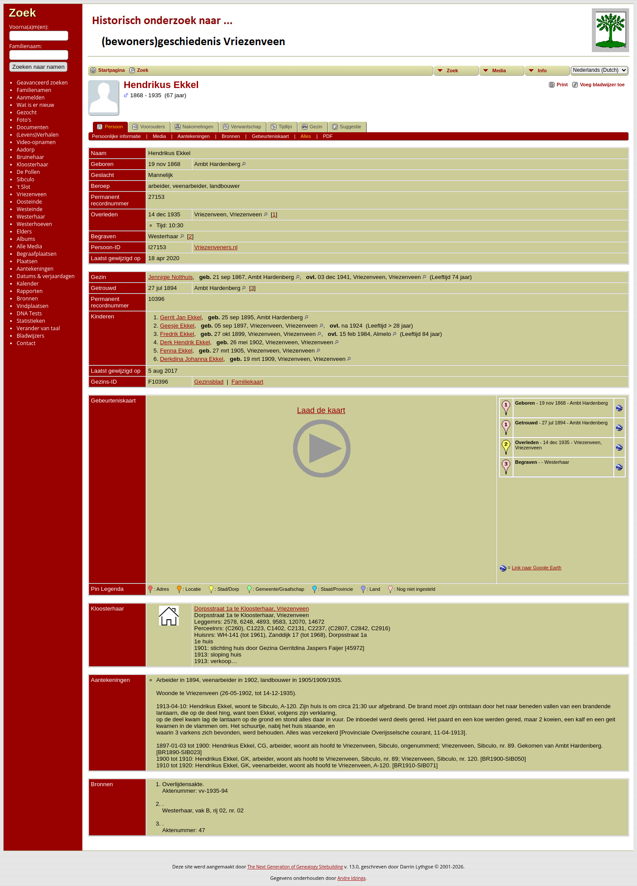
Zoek (22, 12)
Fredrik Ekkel (177, 334)
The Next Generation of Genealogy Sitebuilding (295, 867)
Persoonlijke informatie (116, 136)
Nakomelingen (194, 127)
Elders (24, 231)
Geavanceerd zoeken (42, 82)
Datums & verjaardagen (45, 276)
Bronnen (27, 298)
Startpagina (111, 70)
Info (542, 70)
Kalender (28, 283)
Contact (26, 343)
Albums (26, 239)
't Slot (23, 187)
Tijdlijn (281, 127)
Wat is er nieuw (35, 105)
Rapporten (29, 291)
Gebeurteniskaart (270, 136)
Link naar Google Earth (536, 567)
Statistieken (31, 321)
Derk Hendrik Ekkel (185, 342)
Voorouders (148, 127)
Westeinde (29, 209)
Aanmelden (31, 97)
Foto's (24, 120)
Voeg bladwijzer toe (602, 84)
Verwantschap (242, 127)
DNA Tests (29, 313)
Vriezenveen (31, 194)
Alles (306, 136)
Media (499, 70)
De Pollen (28, 172)
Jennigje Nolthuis (170, 277)
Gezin (312, 127)
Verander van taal (38, 328)
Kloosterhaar (32, 164)
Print (562, 84)
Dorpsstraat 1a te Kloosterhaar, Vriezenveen (251, 608)
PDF (328, 136)
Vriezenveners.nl (215, 247)
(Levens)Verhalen (38, 134)
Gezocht (27, 112)
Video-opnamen (36, 142)
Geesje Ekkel (177, 325)
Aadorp (26, 149)
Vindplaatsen (33, 306)
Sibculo (25, 179)
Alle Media (29, 246)
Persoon (110, 127)
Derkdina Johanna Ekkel (191, 359)
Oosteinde (29, 201)
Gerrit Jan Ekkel (181, 317)
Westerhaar (31, 216)
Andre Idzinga (351, 878)
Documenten (33, 127)
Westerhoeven (34, 224)
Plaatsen (27, 261)
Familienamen (34, 90)
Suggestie (346, 127)
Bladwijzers (30, 335)
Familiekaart (247, 381)
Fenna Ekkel (176, 350)
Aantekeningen (35, 268)
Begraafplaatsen (37, 254)
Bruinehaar (30, 157)
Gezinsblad (208, 381)
